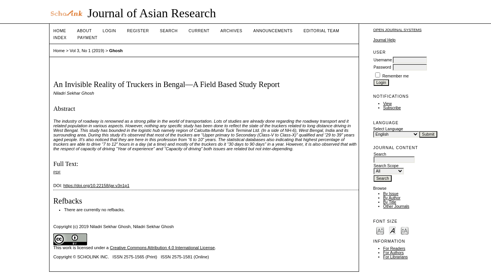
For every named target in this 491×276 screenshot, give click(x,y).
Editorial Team (321, 31)
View (387, 104)
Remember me (395, 76)
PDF (57, 172)
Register (138, 31)
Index (59, 38)
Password (382, 67)
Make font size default (392, 230)
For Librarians (395, 257)
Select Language (388, 129)
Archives (231, 31)
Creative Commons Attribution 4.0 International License (162, 247)
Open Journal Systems (397, 30)
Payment (87, 38)
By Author (391, 198)
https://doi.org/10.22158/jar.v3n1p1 (96, 185)
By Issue (391, 194)
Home (59, 31)
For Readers (394, 248)
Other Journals (396, 206)
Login (109, 31)
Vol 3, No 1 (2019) (87, 50)
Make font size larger (405, 230)
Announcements (273, 31)
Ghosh (116, 50)
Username (383, 60)
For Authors (393, 253)
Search (169, 31)
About (84, 31)
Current (199, 31)
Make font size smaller (380, 230)
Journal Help (384, 40)
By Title (389, 202)
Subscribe (392, 108)
